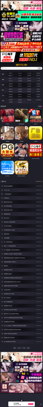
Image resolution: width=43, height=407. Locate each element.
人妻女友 (29, 94)
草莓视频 (29, 99)
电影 (3, 85)
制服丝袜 (11, 86)
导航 (3, 100)
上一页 (19, 348)
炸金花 (19, 75)
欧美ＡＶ (29, 78)
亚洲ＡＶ (11, 78)
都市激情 (11, 94)
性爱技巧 (38, 96)
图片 (3, 90)
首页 (15, 348)
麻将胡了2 (11, 75)
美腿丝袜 (11, 91)
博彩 (3, 74)
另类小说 (20, 96)
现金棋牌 (29, 75)
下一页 (24, 348)
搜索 (40, 68)
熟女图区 (29, 91)
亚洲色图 (20, 89)
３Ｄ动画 (38, 78)
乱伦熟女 (29, 86)
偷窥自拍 (11, 89)
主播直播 (29, 80)
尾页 (28, 348)
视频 (3, 79)
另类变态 (38, 86)
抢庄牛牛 (38, 75)
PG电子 (10, 73)
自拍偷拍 (20, 78)
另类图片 (38, 91)
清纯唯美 (20, 91)
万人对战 (29, 73)
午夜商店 (20, 99)
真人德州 (20, 73)
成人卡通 (29, 83)
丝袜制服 (20, 80)
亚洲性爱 (11, 83)
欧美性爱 (38, 83)
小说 (3, 95)
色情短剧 (20, 102)
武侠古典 (38, 94)
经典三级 (20, 86)
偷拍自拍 (20, 83)
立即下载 (31, 404)
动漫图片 (38, 89)
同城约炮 (11, 99)
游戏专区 (38, 73)
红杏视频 (11, 102)
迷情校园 (11, 96)
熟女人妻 (11, 80)
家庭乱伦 (20, 94)
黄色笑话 (29, 96)
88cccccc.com (21, 65)
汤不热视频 (38, 99)
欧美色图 (29, 89)
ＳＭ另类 (38, 80)
